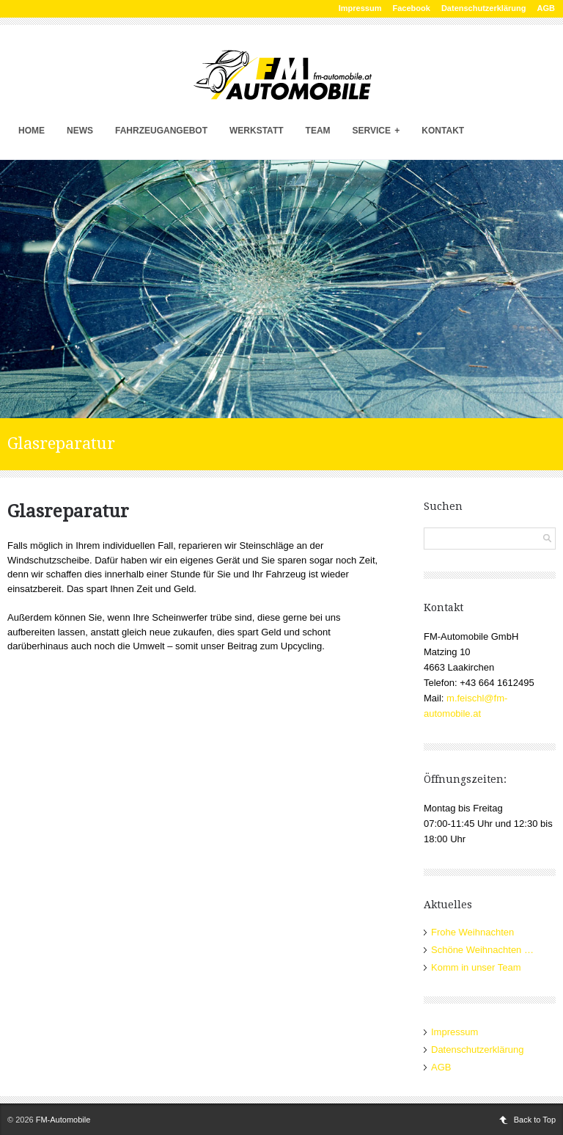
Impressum (360, 8)
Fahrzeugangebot (161, 130)
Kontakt (443, 130)
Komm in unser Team (476, 967)
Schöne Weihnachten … (482, 949)
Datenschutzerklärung (483, 8)
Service (376, 130)
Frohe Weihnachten (472, 932)
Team (318, 130)
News (80, 130)
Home (31, 130)
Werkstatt (256, 130)
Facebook (411, 8)
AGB (546, 8)
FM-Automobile (63, 1119)
